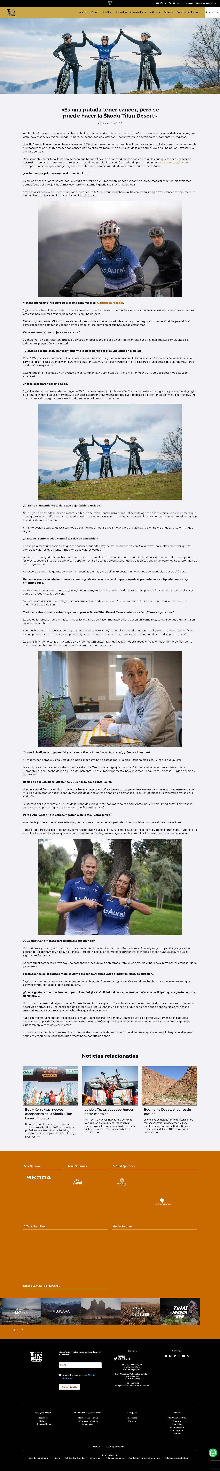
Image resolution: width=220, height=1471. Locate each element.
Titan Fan (177, 1434)
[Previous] (15, 1330)
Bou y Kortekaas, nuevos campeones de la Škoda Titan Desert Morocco (48, 1114)
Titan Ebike (177, 1424)
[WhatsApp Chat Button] (213, 1453)
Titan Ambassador (176, 1427)
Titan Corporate (177, 1430)
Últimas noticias (43, 1424)
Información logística (88, 1421)
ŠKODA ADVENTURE (177, 1418)
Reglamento (87, 1424)
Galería (43, 1421)
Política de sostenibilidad (176, 1458)
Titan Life (177, 1421)
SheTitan (107, 12)
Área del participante (115, 1447)
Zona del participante (188, 12)
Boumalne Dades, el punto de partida (167, 1112)
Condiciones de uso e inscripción (144, 1458)
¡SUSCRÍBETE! (70, 1387)
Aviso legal (95, 1458)
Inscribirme (212, 12)
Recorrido (121, 12)
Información (137, 12)
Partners (168, 12)
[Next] (21, 1330)
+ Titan (153, 12)
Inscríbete (132, 1418)
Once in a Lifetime (89, 12)
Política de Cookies (115, 1458)
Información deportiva (87, 1418)
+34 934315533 (132, 1383)
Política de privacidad (75, 1458)
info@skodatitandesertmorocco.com (132, 1386)
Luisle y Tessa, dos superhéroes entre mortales (109, 1112)
